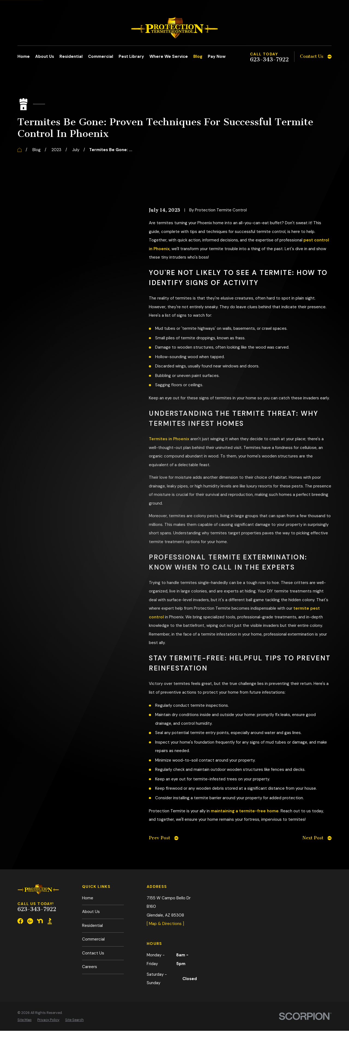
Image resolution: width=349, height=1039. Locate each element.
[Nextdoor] (40, 921)
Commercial (93, 939)
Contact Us (93, 953)
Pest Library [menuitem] (131, 56)
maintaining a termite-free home (245, 811)
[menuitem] (24, 1019)
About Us (91, 911)
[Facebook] (20, 921)
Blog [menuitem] (197, 56)
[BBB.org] (50, 921)
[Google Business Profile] (30, 921)
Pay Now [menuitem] (216, 56)
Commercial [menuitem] (100, 56)
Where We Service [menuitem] (168, 56)
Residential (92, 925)
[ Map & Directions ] (165, 923)
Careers (89, 966)
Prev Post (163, 837)
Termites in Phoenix (169, 439)
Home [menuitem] (23, 56)
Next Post (317, 837)
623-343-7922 (269, 59)
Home (87, 898)
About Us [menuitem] (44, 56)
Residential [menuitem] (71, 56)
